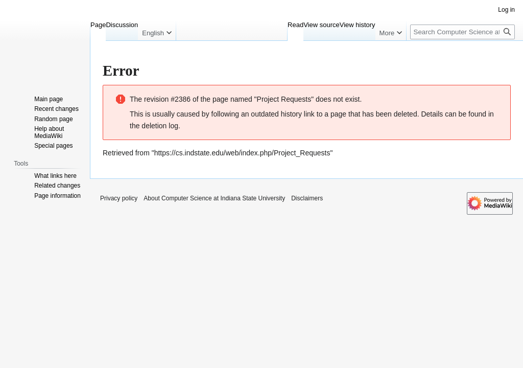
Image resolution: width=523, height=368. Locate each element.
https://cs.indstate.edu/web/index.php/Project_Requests (242, 153)
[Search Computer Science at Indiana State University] (462, 32)
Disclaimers (307, 198)
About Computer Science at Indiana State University (214, 198)
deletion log (159, 126)
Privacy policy (118, 198)
